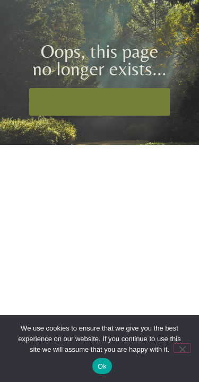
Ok (102, 366)
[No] (182, 348)
